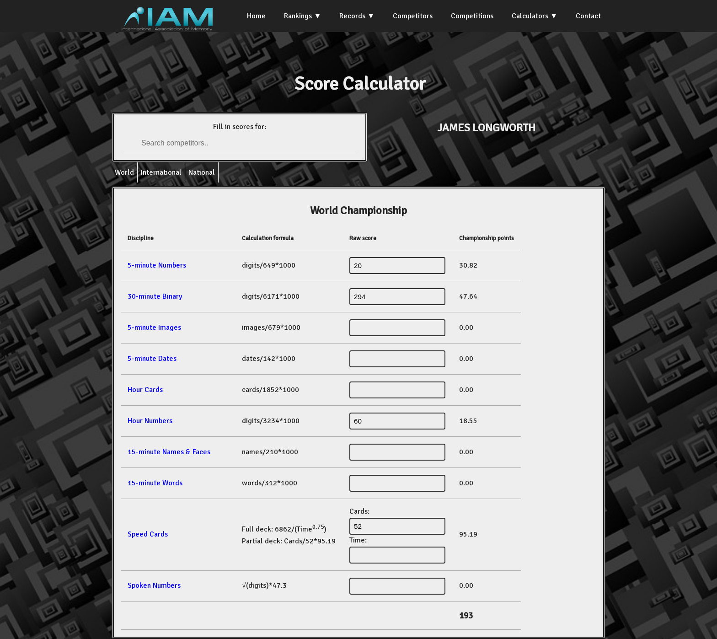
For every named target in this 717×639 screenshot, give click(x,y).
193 (466, 615)
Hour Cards (145, 389)
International (161, 172)
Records (352, 16)
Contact (588, 16)
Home (256, 16)
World (124, 172)
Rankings (298, 16)
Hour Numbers (150, 420)
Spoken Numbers (154, 585)
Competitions (472, 16)
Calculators (530, 16)
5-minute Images (154, 327)
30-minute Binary (155, 296)
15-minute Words (155, 483)
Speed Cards (148, 534)
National (201, 172)
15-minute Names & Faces (169, 451)
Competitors (413, 16)
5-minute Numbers (157, 265)
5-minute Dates (152, 358)
